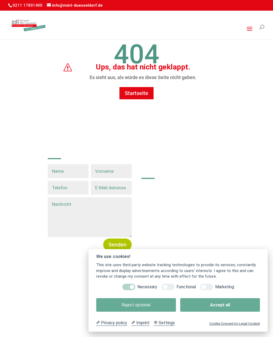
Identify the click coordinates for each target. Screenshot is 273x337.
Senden (117, 244)
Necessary (147, 286)
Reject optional (136, 304)
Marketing (224, 286)
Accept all (220, 304)
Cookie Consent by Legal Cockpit (234, 324)
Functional (186, 286)
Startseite (136, 93)
